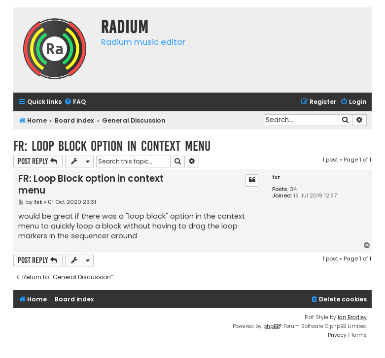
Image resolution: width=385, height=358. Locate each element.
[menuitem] (75, 102)
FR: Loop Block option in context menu (111, 146)
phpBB (271, 326)
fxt (276, 177)
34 (293, 189)
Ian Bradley (352, 317)
